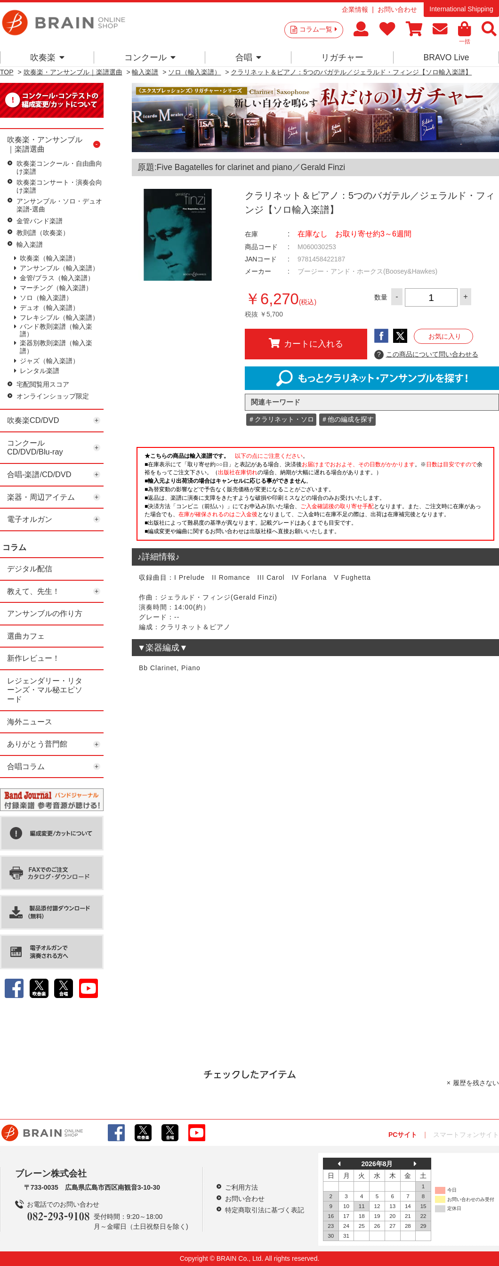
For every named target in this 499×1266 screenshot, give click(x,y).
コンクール (150, 57)
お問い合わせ (397, 9)
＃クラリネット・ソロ (281, 419)
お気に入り (444, 336)
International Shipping (461, 9)
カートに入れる (306, 343)
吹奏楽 (47, 57)
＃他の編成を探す (347, 419)
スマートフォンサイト (466, 1134)
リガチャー (342, 57)
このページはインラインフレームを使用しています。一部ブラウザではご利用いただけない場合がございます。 (315, 496)
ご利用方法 (241, 1187)
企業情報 (355, 9)
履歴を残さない (476, 1083)
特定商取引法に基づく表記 (264, 1210)
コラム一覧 (318, 29)
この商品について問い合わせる (426, 354)
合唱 (248, 57)
